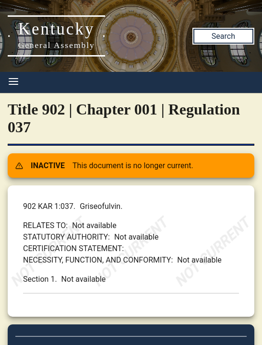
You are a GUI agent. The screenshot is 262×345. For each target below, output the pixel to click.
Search (223, 36)
